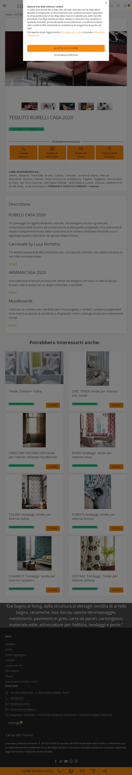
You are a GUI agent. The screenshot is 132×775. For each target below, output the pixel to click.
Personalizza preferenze (66, 55)
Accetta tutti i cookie (66, 48)
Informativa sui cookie (71, 32)
